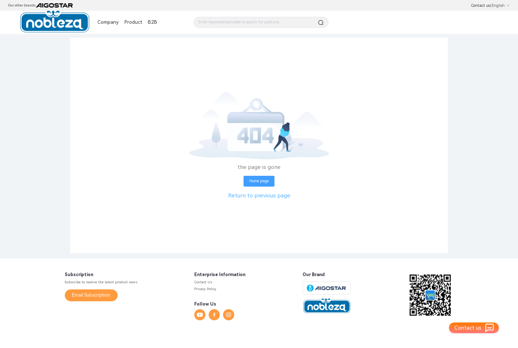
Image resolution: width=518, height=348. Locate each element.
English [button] (501, 5)
